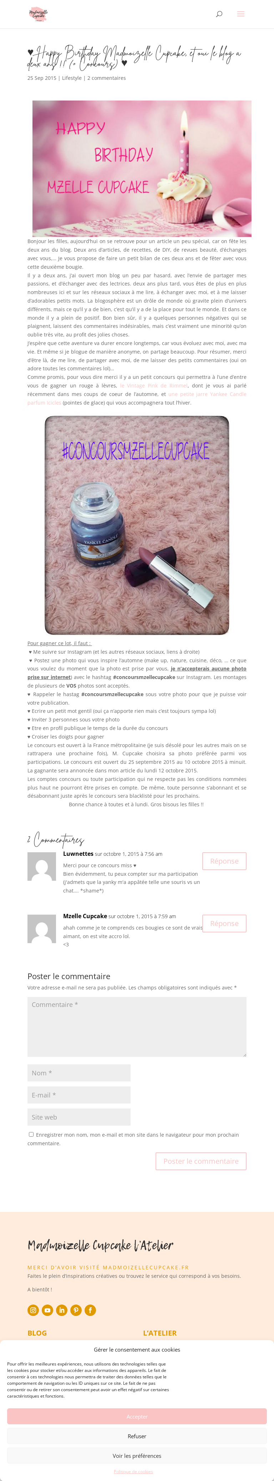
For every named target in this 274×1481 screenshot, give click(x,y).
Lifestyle (72, 77)
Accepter (137, 1431)
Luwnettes (78, 854)
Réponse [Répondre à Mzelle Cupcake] (224, 923)
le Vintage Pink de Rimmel (154, 385)
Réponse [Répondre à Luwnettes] (224, 861)
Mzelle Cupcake (85, 916)
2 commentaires (106, 77)
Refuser (137, 1450)
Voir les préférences (137, 1470)
